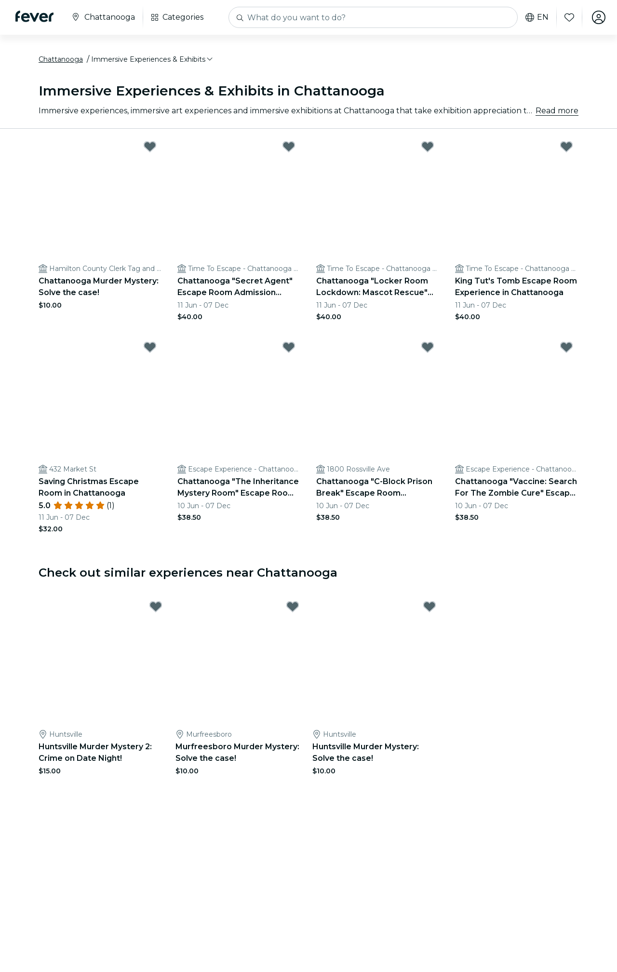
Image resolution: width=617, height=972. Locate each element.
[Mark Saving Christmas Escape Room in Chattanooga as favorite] (150, 347)
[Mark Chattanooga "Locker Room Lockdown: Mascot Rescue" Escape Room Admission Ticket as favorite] (427, 146)
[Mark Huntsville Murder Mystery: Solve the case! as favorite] (429, 606)
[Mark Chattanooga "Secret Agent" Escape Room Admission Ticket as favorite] (288, 146)
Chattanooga (61, 59)
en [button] (537, 17)
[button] (152, 59)
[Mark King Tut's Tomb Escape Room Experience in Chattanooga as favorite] (566, 146)
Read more (557, 110)
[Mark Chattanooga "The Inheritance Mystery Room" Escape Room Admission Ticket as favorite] (288, 347)
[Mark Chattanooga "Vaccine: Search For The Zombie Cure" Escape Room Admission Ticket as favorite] (566, 347)
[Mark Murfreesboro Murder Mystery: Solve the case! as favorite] (292, 606)
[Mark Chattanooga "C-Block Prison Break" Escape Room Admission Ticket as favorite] (427, 347)
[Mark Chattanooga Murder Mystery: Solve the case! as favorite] (150, 146)
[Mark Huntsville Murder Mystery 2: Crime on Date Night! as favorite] (155, 606)
